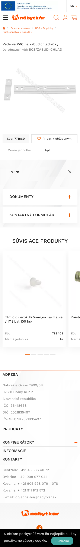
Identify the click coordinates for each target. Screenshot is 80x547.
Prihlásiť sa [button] (65, 17)
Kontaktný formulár (31, 215)
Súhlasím (62, 541)
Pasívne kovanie (20, 28)
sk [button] (72, 6)
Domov (4, 28)
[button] (27, 354)
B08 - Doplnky (44, 28)
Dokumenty (21, 196)
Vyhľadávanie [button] (56, 17)
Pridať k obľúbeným (56, 138)
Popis (14, 172)
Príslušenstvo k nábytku (17, 32)
